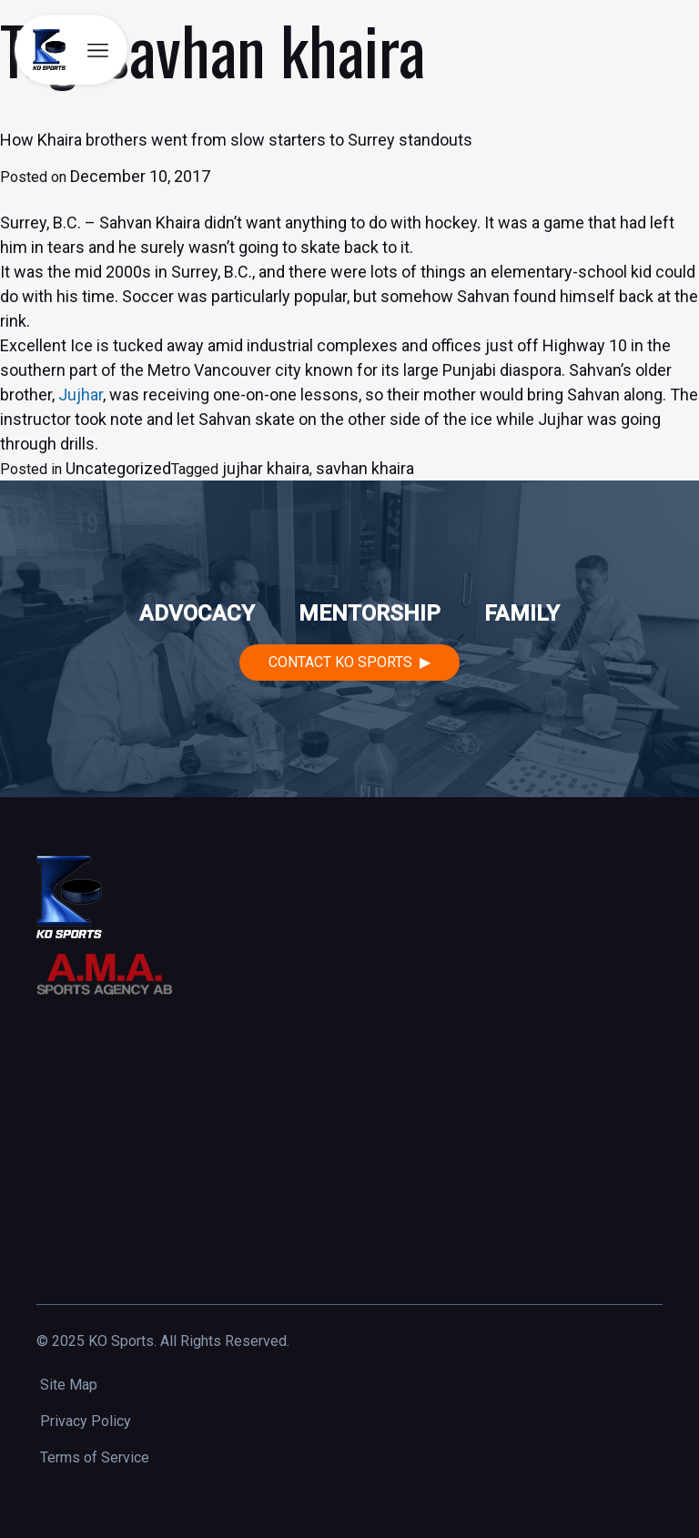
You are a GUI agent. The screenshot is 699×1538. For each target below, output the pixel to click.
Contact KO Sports (340, 662)
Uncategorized (118, 468)
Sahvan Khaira (149, 222)
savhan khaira (365, 468)
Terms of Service (94, 1457)
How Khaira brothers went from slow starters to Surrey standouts (236, 139)
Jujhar (80, 394)
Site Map (68, 1384)
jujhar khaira (265, 468)
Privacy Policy (85, 1421)
